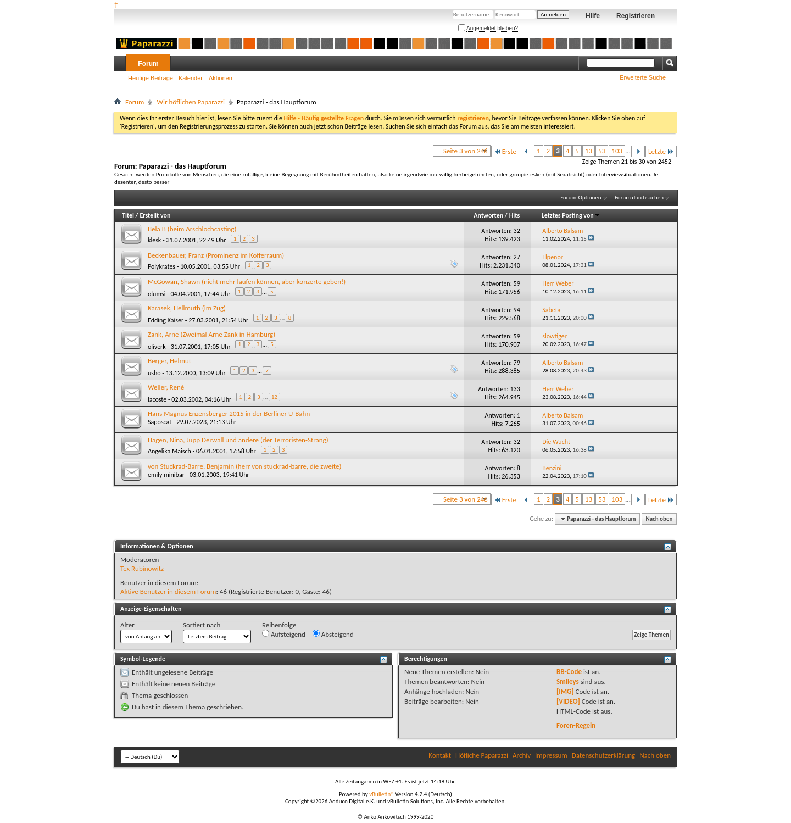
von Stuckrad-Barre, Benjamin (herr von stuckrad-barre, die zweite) (244, 466)
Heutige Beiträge (150, 78)
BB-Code (569, 672)
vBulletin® (381, 794)
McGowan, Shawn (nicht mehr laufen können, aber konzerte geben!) (247, 281)
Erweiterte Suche (643, 77)
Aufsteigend (283, 634)
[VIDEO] (568, 701)
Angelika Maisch (169, 451)
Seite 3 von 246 (465, 151)
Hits (514, 215)
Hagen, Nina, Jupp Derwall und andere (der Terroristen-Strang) (238, 440)
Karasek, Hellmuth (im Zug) (187, 308)
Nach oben (658, 518)
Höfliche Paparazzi (481, 755)
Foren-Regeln (575, 725)
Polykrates (161, 266)
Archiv (522, 755)
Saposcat (159, 422)
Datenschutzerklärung (604, 755)
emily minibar (166, 475)
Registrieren (635, 16)
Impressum (551, 755)
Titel (128, 215)
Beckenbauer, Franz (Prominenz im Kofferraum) (216, 255)
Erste (505, 151)
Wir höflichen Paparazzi (191, 102)
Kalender (191, 78)
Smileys (567, 681)
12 (274, 397)
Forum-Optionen (580, 197)
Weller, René (166, 387)
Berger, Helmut (169, 361)
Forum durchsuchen (639, 197)
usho (154, 373)
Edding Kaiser (165, 320)
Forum (148, 64)
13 (588, 151)
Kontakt (439, 755)
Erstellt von (155, 215)
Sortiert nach (201, 625)
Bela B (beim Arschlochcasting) (192, 229)
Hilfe (593, 16)
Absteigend (333, 634)
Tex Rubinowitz (142, 568)
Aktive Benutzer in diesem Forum (168, 591)
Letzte (661, 151)
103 (616, 151)
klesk (154, 240)
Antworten (488, 215)
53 (601, 151)
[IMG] (565, 691)
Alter (127, 625)
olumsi (156, 294)
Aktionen (220, 78)
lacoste (157, 399)
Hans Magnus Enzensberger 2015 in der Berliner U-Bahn (229, 413)
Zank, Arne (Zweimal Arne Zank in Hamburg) (211, 334)
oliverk (157, 347)
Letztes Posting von (571, 215)
